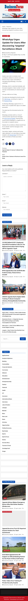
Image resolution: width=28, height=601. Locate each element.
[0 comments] (6, 56)
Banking (4, 361)
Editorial (4, 372)
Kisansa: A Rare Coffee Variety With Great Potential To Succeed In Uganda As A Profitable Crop (14, 314)
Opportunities (5, 425)
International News (7, 399)
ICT (8, 36)
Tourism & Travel (6, 445)
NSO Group (7, 99)
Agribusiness (5, 355)
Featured (5, 36)
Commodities (5, 364)
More (3, 413)
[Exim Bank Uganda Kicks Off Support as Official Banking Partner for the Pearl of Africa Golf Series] (14, 544)
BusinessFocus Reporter (10, 52)
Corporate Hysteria (7, 367)
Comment (5, 173)
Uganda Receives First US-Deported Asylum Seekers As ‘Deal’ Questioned (14, 530)
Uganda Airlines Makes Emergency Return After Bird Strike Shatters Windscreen (13, 504)
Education (4, 375)
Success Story (6, 442)
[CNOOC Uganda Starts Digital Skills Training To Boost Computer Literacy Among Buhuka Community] (14, 287)
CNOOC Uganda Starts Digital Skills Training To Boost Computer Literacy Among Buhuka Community (14, 299)
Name (4, 194)
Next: (14, 156)
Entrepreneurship (6, 381)
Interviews (5, 402)
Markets (4, 410)
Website (4, 207)
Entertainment (6, 378)
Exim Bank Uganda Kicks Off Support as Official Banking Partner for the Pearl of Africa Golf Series (13, 556)
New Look (4, 416)
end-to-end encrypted (9, 118)
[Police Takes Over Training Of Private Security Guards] (14, 571)
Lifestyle (4, 407)
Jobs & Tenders (6, 404)
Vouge (4, 451)
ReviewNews (13, 599)
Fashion (4, 384)
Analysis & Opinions (8, 238)
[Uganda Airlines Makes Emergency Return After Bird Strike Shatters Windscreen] (14, 492)
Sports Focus (5, 436)
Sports (4, 433)
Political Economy (6, 428)
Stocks (4, 439)
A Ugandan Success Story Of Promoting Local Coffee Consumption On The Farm (12, 320)
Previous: (14, 150)
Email (4, 200)
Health (4, 390)
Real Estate (5, 431)
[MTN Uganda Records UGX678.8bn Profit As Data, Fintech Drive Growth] (14, 260)
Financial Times (8, 101)
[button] (2, 21)
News (8, 266)
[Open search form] (25, 21)
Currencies (5, 370)
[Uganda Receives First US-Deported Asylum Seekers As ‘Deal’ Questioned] (14, 518)
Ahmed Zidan (13, 135)
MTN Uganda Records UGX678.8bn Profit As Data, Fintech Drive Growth (13, 272)
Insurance (4, 396)
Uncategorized (6, 448)
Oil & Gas (4, 422)
